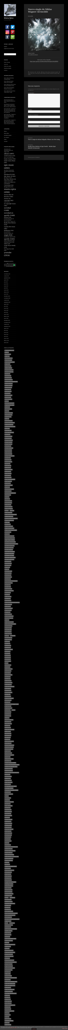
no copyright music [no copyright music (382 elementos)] (10, 786)
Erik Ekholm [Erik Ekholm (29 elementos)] (8, 571)
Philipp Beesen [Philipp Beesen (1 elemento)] (8, 821)
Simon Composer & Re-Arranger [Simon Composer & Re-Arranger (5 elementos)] (11, 913)
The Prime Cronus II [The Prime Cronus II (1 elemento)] (8, 954)
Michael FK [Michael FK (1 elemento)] (7, 739)
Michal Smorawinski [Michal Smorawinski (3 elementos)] (9, 749)
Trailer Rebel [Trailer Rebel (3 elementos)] (7, 987)
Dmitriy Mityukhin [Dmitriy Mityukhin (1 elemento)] (8, 502)
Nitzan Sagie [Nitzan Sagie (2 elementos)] (7, 784)
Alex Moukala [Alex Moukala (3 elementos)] (8, 375)
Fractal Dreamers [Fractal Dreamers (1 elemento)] (8, 588)
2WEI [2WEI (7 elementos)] (6, 352)
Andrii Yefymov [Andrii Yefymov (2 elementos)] (8, 391)
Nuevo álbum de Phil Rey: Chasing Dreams (9, 78)
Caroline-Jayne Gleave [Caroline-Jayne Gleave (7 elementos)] (9, 422)
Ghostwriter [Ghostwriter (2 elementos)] (7, 612)
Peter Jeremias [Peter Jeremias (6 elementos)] (8, 815)
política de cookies (13, 1027)
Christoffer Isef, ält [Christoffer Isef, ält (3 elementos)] (8, 440)
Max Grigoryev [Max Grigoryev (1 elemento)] (8, 735)
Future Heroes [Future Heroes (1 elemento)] (8, 600)
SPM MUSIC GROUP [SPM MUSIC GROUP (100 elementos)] (9, 236)
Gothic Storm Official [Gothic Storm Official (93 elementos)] (9, 182)
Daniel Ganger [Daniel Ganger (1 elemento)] (8, 465)
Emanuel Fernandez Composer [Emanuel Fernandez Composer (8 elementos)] (11, 518)
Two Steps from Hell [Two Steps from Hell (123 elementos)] (10, 993)
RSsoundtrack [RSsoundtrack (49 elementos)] (7, 231)
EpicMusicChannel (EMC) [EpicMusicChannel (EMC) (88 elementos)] (11, 543)
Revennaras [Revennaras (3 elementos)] (7, 868)
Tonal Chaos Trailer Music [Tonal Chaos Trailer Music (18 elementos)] (10, 977)
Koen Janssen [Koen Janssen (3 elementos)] (8, 700)
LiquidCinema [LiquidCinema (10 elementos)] (8, 708)
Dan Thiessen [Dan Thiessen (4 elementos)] (8, 477)
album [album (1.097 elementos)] (9, 154)
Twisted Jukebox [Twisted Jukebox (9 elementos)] (8, 991)
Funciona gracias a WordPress (34, 157)
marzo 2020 (6, 314)
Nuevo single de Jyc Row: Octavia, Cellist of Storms (10, 106)
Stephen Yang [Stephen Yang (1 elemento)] (7, 932)
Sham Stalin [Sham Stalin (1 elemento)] (7, 907)
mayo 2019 (6, 334)
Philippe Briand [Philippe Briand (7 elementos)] (8, 823)
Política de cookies (7, 66)
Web (29, 120)
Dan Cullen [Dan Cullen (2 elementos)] (7, 463)
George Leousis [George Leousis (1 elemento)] (8, 610)
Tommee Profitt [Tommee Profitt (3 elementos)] (8, 975)
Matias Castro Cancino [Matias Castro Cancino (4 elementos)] (9, 729)
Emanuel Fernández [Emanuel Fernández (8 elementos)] (9, 520)
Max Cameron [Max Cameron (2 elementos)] (8, 733)
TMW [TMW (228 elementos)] (7, 243)
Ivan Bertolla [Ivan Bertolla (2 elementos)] (7, 657)
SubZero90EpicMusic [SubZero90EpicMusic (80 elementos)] (9, 240)
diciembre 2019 (7, 320)
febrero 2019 (6, 340)
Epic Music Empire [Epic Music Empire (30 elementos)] (9, 545)
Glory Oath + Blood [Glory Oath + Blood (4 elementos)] (9, 618)
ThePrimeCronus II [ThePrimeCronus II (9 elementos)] (9, 956)
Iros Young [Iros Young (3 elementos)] (7, 653)
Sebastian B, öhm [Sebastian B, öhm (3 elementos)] (8, 901)
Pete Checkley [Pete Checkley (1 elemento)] (8, 813)
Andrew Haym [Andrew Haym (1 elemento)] (8, 389)
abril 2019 (6, 336)
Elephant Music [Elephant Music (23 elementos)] (9, 516)
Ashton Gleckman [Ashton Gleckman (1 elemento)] (8, 399)
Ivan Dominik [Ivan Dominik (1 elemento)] (7, 659)
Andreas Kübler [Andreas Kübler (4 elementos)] (8, 387)
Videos (5, 139)
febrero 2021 (6, 292)
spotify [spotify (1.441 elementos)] (9, 239)
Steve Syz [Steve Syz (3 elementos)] (7, 936)
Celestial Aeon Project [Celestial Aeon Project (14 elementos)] (10, 426)
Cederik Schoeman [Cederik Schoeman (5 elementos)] (9, 424)
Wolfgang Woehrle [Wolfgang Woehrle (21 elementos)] (9, 1011)
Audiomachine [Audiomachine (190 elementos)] (9, 155)
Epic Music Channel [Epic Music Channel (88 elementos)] (9, 170)
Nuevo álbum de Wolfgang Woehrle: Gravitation (9, 88)
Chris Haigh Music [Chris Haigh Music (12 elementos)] (9, 432)
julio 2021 (6, 282)
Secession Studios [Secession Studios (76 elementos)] (8, 233)
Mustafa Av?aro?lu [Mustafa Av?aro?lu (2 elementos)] (8, 768)
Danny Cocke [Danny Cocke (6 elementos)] (8, 473)
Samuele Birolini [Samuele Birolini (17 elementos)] (9, 893)
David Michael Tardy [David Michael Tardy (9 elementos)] (9, 489)
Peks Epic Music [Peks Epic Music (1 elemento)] (8, 811)
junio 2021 (6, 284)
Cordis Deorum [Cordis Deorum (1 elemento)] (8, 459)
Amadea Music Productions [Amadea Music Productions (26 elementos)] (11, 381)
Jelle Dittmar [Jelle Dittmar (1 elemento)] (7, 676)
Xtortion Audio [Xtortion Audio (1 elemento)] (7, 1018)
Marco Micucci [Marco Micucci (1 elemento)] (8, 721)
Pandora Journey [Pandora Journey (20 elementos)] (9, 801)
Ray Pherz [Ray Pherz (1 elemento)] (7, 864)
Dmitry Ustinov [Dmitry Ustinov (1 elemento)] (8, 504)
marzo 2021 (6, 290)
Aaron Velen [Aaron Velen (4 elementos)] (7, 354)
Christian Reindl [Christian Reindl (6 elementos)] (8, 436)
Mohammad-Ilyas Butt (8, 99)
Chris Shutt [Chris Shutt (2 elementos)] (7, 434)
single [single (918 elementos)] (8, 235)
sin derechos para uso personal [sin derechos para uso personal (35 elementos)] (12, 919)
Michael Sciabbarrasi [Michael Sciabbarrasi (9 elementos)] (9, 745)
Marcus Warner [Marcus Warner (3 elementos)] (8, 723)
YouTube (5, 141)
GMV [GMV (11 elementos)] (7, 620)
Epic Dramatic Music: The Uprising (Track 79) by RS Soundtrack (9, 117)
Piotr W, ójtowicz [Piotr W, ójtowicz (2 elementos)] (8, 833)
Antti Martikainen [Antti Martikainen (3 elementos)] (8, 395)
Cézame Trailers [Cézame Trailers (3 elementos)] (8, 461)
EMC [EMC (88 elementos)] (12, 157)
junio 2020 (6, 308)
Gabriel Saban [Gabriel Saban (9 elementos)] (8, 604)
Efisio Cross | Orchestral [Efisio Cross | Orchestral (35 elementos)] (10, 514)
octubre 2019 (6, 324)
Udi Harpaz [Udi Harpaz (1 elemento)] (7, 997)
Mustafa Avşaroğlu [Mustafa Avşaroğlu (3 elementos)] (8, 770)
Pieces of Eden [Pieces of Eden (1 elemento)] (8, 831)
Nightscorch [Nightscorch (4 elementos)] (7, 778)
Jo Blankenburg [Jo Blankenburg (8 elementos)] (8, 682)
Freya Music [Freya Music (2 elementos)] (7, 598)
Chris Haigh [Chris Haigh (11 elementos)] (8, 430)
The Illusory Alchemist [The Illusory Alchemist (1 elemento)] (9, 950)
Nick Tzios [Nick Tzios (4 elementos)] (7, 774)
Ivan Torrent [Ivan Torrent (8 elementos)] (7, 661)
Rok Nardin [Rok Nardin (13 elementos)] (8, 878)
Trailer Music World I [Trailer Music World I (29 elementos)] (10, 983)
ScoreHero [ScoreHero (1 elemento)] (12, 897)
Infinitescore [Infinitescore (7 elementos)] (8, 645)
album (29, 73)
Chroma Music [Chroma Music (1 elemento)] (8, 446)
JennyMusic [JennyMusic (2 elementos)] (7, 678)
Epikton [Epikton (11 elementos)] (7, 567)
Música (5, 131)
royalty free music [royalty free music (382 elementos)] (10, 882)
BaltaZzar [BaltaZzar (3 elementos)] (7, 407)
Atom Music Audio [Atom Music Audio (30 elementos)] (9, 403)
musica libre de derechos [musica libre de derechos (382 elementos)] (12, 764)
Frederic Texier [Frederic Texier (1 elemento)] (8, 596)
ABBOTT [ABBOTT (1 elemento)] (7, 356)
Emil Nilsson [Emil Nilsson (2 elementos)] (7, 524)
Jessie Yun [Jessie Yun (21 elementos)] (8, 680)
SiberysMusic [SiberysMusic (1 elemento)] (7, 909)
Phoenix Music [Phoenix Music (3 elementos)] (8, 827)
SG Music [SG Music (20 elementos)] (8, 905)
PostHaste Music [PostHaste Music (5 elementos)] (8, 848)
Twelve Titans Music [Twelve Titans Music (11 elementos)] (9, 989)
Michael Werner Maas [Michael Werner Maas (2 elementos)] (9, 747)
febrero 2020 (6, 316)
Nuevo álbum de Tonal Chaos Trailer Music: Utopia (9, 91)
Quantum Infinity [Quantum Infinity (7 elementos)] (8, 852)
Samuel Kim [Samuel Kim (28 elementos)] (8, 895)
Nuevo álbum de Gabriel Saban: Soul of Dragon (8, 82)
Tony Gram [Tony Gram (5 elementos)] (7, 979)
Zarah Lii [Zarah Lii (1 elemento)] (7, 1022)
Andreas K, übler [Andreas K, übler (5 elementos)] (8, 385)
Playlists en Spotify (7, 68)
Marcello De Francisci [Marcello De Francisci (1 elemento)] (9, 719)
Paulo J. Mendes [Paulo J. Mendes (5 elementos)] (8, 805)
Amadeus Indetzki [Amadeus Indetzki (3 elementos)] (8, 383)
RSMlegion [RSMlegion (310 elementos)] (8, 230)
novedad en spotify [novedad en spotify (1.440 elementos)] (11, 790)
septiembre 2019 (7, 326)
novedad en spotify (53, 73)
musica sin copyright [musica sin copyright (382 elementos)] (11, 766)
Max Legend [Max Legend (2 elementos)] (7, 737)
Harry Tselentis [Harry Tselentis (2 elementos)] (8, 631)
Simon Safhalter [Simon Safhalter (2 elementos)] (8, 917)
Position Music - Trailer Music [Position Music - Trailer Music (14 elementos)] (11, 846)
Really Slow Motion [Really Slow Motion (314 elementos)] (10, 866)
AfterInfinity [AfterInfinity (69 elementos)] (7, 149)
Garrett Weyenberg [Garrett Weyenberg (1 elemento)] (8, 608)
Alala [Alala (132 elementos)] (6, 151)
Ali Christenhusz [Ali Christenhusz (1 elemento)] (8, 377)
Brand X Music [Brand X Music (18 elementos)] (8, 412)
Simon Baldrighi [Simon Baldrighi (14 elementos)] (8, 911)
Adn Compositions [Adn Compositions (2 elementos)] (8, 358)
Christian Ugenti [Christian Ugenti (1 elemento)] (8, 438)
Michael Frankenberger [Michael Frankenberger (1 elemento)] (9, 741)
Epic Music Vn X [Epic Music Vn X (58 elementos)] (8, 177)
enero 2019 (6, 342)
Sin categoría (6, 137)
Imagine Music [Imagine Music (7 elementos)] (8, 639)
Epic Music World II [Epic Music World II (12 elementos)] (9, 559)
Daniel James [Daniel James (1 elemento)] (7, 467)
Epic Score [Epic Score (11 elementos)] (8, 561)
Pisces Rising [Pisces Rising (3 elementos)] (8, 837)
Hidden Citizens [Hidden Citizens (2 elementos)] (8, 633)
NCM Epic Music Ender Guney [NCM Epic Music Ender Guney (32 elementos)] (11, 772)
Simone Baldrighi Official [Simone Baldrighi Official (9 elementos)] (10, 915)
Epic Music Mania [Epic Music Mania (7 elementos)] (8, 549)
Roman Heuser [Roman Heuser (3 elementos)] (8, 880)
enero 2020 (6, 318)
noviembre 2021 (7, 273)
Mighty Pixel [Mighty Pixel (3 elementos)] (7, 751)
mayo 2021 (6, 286)
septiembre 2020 (7, 302)
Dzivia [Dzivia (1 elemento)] (6, 510)
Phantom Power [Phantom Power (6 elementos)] (8, 819)
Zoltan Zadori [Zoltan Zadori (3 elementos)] (8, 1024)
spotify (29, 74)
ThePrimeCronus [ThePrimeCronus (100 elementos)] (9, 242)
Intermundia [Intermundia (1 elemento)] (7, 651)
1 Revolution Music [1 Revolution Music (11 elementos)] (9, 350)
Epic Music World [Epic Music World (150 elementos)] (10, 179)
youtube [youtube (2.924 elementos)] (9, 1020)
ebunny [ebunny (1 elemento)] (12, 510)
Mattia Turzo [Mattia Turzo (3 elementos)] (7, 731)
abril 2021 (6, 288)
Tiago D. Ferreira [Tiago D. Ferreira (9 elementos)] (8, 966)
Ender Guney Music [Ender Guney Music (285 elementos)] (10, 530)
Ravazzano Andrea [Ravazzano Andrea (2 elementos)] (8, 860)
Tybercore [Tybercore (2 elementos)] (7, 995)
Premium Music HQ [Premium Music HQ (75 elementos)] (9, 218)
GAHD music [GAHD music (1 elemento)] (7, 606)
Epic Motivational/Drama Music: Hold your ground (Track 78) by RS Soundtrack (9, 122)
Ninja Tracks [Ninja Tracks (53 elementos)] (7, 202)
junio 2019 (6, 332)
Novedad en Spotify (7, 135)
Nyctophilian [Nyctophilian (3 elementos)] (7, 792)
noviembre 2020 (7, 298)
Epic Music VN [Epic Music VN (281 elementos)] (9, 176)
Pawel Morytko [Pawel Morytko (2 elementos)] (8, 809)
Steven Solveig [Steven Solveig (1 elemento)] (8, 934)
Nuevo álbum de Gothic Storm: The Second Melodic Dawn (10, 85)
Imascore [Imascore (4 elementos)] (7, 641)
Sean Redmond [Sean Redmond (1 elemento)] (8, 899)
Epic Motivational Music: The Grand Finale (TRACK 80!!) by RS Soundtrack (9, 111)
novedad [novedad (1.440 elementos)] (9, 788)
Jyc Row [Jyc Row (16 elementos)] (7, 694)
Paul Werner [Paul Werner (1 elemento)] (7, 807)
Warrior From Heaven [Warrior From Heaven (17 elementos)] (10, 1005)
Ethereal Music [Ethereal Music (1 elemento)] (8, 575)
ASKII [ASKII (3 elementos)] (6, 401)
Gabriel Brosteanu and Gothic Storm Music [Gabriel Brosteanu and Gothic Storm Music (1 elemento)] (12, 602)
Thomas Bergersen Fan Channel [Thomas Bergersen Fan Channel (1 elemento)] (10, 962)
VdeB (39, 72)
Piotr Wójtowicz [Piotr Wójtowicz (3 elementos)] (8, 835)
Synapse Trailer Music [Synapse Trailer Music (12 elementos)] (10, 944)
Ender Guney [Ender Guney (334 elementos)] (9, 159)
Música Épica (8, 18)
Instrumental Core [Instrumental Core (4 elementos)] (8, 649)
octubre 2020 (6, 300)
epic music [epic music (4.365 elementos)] (9, 540)
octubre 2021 (6, 276)
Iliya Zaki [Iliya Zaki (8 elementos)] (13, 635)
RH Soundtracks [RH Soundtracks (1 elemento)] (8, 872)
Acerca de (6, 64)
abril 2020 (6, 312)
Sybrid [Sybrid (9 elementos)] (7, 942)
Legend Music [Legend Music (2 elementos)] (8, 706)
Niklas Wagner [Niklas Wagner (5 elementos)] (8, 780)
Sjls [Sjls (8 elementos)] (6, 923)
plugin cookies (64, 1028)
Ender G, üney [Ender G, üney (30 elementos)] (8, 526)
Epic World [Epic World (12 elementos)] (8, 565)
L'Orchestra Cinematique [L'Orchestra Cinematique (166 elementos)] (8, 184)
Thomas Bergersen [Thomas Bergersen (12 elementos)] (9, 960)
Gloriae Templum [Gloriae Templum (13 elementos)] (9, 616)
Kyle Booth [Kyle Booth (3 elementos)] (7, 702)
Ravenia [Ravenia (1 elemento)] (7, 862)
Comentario (31, 93)
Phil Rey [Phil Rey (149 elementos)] (7, 217)
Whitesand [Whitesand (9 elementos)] (7, 1007)
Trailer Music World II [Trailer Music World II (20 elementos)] (10, 985)
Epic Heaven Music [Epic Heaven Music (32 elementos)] (9, 538)
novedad (47, 73)
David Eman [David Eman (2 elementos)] (7, 483)
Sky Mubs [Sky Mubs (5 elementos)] (12, 923)
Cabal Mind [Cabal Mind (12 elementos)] (8, 416)
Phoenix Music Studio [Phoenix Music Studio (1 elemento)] (9, 829)
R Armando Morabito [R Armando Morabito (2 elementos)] (9, 858)
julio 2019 (6, 330)
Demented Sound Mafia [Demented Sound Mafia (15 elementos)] (10, 493)
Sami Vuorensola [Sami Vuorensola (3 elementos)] (8, 891)
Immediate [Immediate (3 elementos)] (7, 643)
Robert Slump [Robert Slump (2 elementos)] (8, 874)
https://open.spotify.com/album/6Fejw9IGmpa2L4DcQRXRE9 (44, 61)
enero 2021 (6, 294)
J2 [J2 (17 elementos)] (6, 663)
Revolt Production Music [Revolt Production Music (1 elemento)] (9, 870)
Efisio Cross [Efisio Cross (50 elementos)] (7, 157)
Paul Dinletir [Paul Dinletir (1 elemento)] (7, 803)
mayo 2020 (6, 310)
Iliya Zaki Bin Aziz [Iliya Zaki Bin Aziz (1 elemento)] (8, 637)
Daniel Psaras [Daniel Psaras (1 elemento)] (7, 471)
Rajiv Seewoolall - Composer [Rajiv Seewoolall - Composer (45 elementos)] (9, 221)
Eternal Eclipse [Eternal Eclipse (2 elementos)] (8, 573)
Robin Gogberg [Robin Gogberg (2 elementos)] (8, 876)
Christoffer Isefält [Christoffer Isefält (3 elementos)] (8, 442)
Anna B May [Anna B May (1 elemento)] (7, 393)
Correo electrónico (33, 115)
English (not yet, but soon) (9, 48)
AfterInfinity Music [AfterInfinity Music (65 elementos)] (8, 150)
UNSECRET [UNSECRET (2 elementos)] (7, 999)
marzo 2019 (6, 338)
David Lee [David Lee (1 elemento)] (7, 487)
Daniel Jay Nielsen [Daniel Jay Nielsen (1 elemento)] (8, 469)
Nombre (30, 109)
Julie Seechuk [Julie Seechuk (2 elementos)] (8, 690)
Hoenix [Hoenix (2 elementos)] (7, 635)
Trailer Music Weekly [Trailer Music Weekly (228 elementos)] (11, 981)
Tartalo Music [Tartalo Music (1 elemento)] (7, 946)
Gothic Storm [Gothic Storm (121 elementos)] (8, 180)
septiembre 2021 (7, 278)
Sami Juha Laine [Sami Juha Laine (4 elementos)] (8, 889)
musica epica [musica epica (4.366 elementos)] (10, 762)
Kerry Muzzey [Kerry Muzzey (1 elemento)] (7, 696)
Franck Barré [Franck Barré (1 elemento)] (7, 592)
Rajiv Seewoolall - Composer (9, 108)
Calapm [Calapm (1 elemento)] (7, 418)
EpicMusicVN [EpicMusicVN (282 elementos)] (9, 174)
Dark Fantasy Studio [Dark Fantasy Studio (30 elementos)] (10, 479)
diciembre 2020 (7, 296)
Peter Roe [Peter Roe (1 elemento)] (7, 817)
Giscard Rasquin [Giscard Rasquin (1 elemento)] (8, 614)
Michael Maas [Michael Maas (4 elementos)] (8, 743)
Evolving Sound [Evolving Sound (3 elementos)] (8, 577)
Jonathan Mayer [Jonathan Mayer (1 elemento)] (8, 684)
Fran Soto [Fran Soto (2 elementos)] (7, 594)
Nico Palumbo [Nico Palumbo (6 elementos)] (8, 776)
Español (5, 46)
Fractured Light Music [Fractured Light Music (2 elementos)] (9, 590)
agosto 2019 (6, 328)
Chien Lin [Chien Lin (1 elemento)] (7, 428)
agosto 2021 (6, 280)
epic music (33, 73)
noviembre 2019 (7, 322)
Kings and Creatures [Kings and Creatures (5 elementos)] (9, 698)
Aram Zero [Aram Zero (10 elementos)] (8, 397)
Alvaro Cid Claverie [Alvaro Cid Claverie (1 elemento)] (8, 379)
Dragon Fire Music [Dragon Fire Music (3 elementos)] (8, 508)
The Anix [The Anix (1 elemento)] (7, 948)
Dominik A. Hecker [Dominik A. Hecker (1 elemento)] (8, 506)
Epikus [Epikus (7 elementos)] (7, 569)
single (58, 73)
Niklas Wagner (43, 73)
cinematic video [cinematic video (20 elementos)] (9, 448)
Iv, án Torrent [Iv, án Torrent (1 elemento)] (7, 655)
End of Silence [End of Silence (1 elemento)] (8, 532)
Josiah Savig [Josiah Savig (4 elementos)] (8, 688)
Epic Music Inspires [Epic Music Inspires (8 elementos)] (9, 547)
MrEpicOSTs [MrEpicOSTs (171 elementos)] (8, 187)
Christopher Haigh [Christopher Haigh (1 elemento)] (8, 444)
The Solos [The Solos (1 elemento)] (7, 958)
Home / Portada (7, 62)
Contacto (5, 70)
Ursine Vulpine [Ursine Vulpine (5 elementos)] (8, 1001)
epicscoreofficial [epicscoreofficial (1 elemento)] (8, 563)
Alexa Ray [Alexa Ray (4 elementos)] (7, 373)
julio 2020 (6, 306)
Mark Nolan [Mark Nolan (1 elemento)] (7, 725)
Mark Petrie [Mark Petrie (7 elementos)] (7, 727)
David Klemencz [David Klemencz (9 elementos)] (8, 485)
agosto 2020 (6, 304)
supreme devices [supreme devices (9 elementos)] (8, 940)
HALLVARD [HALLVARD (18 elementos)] (8, 629)
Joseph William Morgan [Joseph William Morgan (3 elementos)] (9, 686)
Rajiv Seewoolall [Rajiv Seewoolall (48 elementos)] (7, 220)
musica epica (37, 73)
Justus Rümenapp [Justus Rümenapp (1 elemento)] (8, 692)
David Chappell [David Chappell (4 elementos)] (8, 481)
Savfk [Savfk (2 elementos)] (6, 897)
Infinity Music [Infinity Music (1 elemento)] (7, 647)
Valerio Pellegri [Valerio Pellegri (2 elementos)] (8, 1003)
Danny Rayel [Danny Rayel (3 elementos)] (7, 475)
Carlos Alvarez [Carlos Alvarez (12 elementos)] (8, 420)
